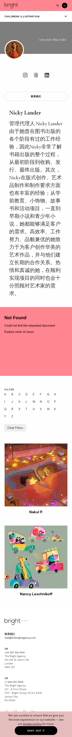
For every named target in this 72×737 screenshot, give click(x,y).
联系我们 (36, 96)
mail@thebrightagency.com (20, 637)
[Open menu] (64, 5)
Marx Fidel (59, 39)
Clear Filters (15, 427)
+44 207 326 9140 (15, 652)
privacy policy (32, 723)
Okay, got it (36, 730)
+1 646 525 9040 (14, 681)
